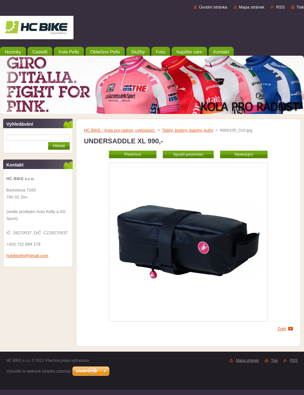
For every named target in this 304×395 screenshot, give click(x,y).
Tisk (300, 7)
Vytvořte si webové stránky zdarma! (38, 371)
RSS (280, 7)
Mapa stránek (251, 7)
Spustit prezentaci (188, 154)
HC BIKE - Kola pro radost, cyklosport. (119, 130)
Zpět (281, 328)
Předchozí (132, 154)
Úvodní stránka (213, 7)
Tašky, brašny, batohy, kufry (187, 130)
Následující (243, 154)
